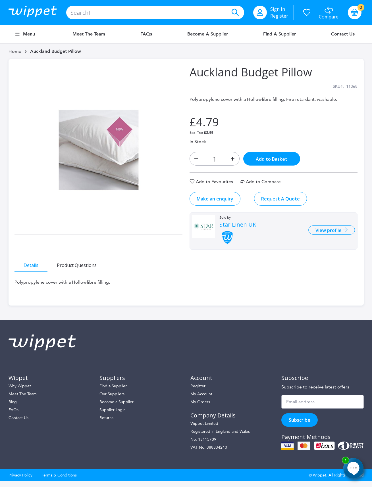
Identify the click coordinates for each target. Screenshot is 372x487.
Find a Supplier (279, 34)
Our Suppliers (111, 399)
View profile (326, 233)
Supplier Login (112, 415)
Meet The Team (23, 399)
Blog (13, 407)
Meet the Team (88, 34)
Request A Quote (280, 201)
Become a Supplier (207, 34)
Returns (106, 423)
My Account (201, 399)
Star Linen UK (237, 227)
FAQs (146, 34)
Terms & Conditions (59, 480)
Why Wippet (20, 391)
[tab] (34, 268)
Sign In (277, 9)
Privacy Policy (20, 480)
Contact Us (343, 34)
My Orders (200, 407)
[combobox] (155, 12)
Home (15, 51)
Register (279, 16)
